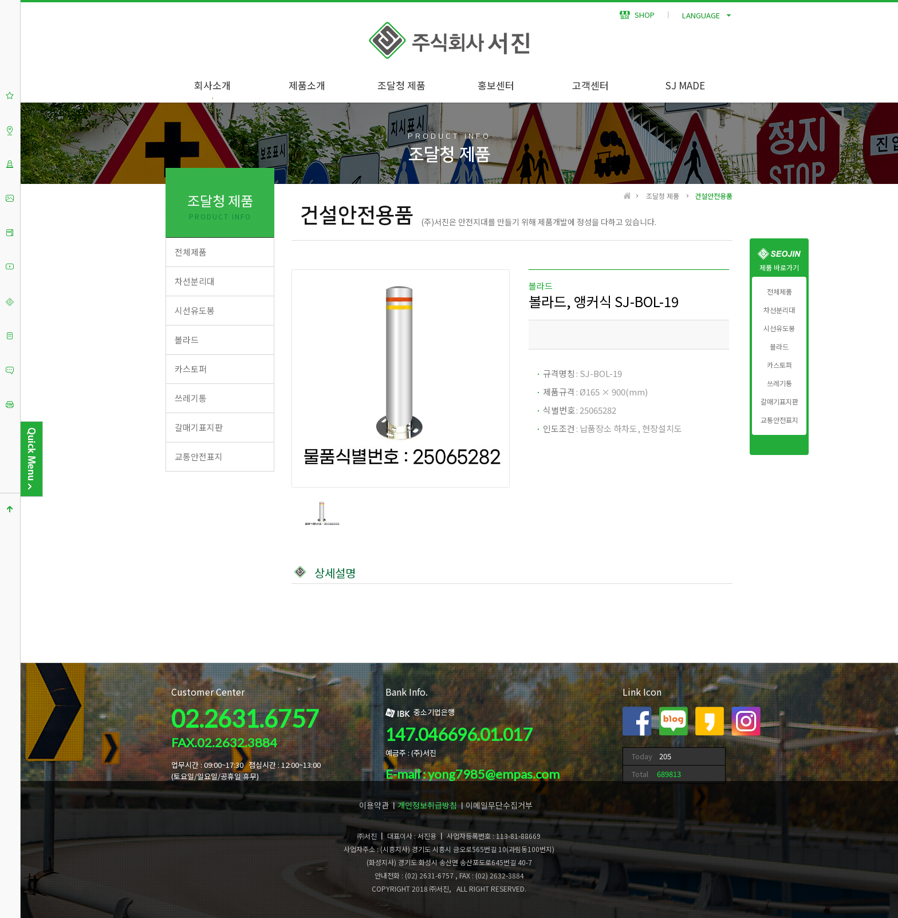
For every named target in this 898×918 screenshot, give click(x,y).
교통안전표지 (779, 420)
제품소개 (307, 85)
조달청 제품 (401, 85)
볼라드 (779, 346)
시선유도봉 (779, 328)
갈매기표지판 (779, 401)
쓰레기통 (779, 383)
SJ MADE (685, 85)
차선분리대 (779, 310)
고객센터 (590, 85)
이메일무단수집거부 (499, 805)
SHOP (637, 14)
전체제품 (779, 291)
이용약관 (374, 805)
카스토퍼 (779, 365)
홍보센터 (496, 85)
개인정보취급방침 (427, 805)
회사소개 (212, 85)
